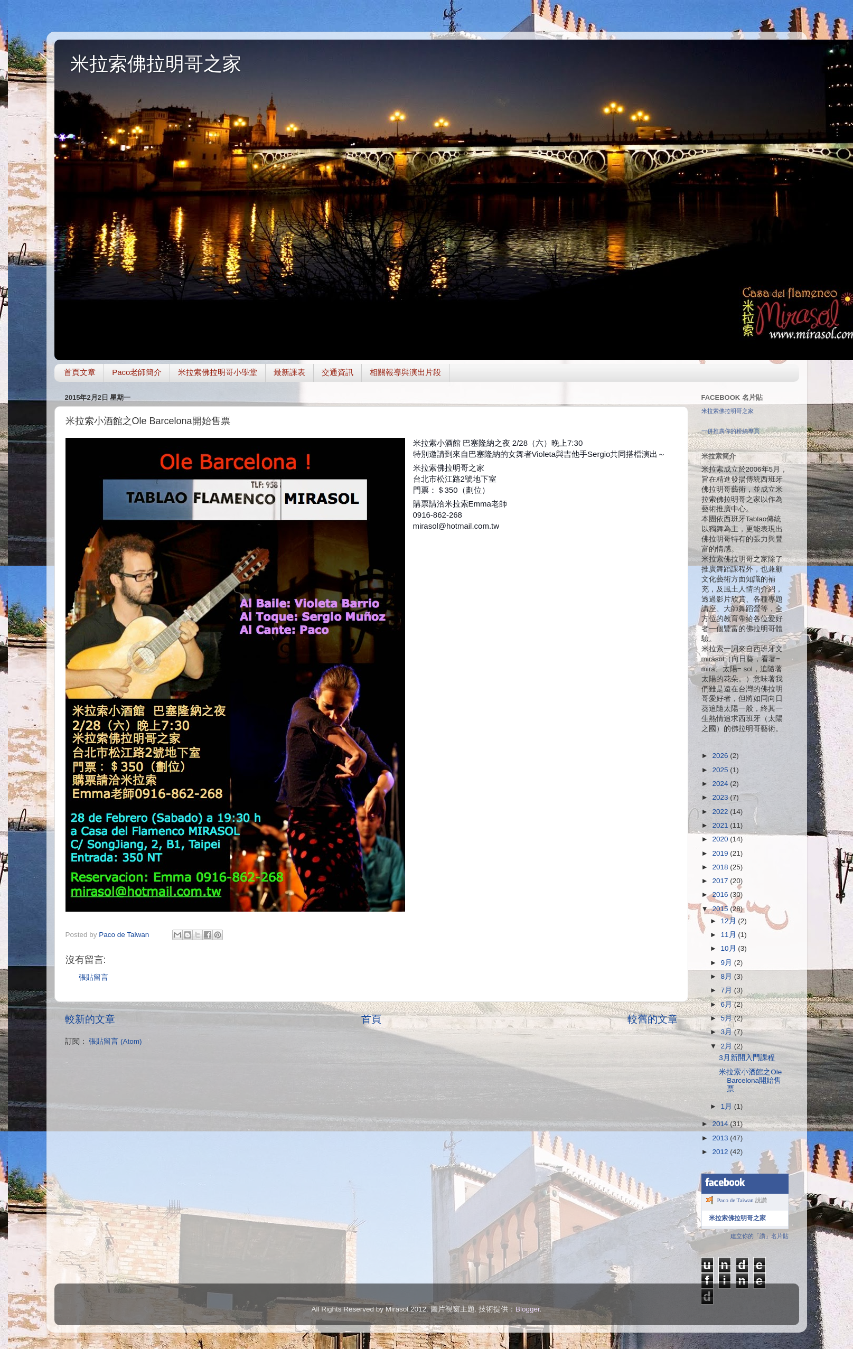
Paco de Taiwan (735, 1200)
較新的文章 (90, 1019)
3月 (727, 1032)
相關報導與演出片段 (405, 372)
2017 (721, 881)
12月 (729, 921)
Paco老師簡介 (137, 372)
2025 (721, 770)
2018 (721, 867)
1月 (727, 1106)
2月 (727, 1046)
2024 (721, 784)
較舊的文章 (652, 1019)
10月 (729, 948)
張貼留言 (93, 977)
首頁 (371, 1019)
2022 (721, 812)
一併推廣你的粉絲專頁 (730, 431)
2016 (721, 894)
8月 (727, 976)
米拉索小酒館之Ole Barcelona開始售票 (750, 1080)
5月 (727, 1018)
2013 (721, 1138)
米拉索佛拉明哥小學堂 (217, 372)
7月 (727, 990)
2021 (721, 825)
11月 (729, 935)
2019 (721, 853)
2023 (721, 797)
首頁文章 (80, 372)
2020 (721, 839)
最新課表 (289, 372)
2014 (721, 1124)
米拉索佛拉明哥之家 (155, 63)
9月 (727, 963)
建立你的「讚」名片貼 (759, 1236)
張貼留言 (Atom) (115, 1041)
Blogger (527, 1309)
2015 (721, 909)
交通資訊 (337, 372)
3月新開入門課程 (747, 1058)
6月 (727, 1004)
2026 (721, 756)
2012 (721, 1152)
